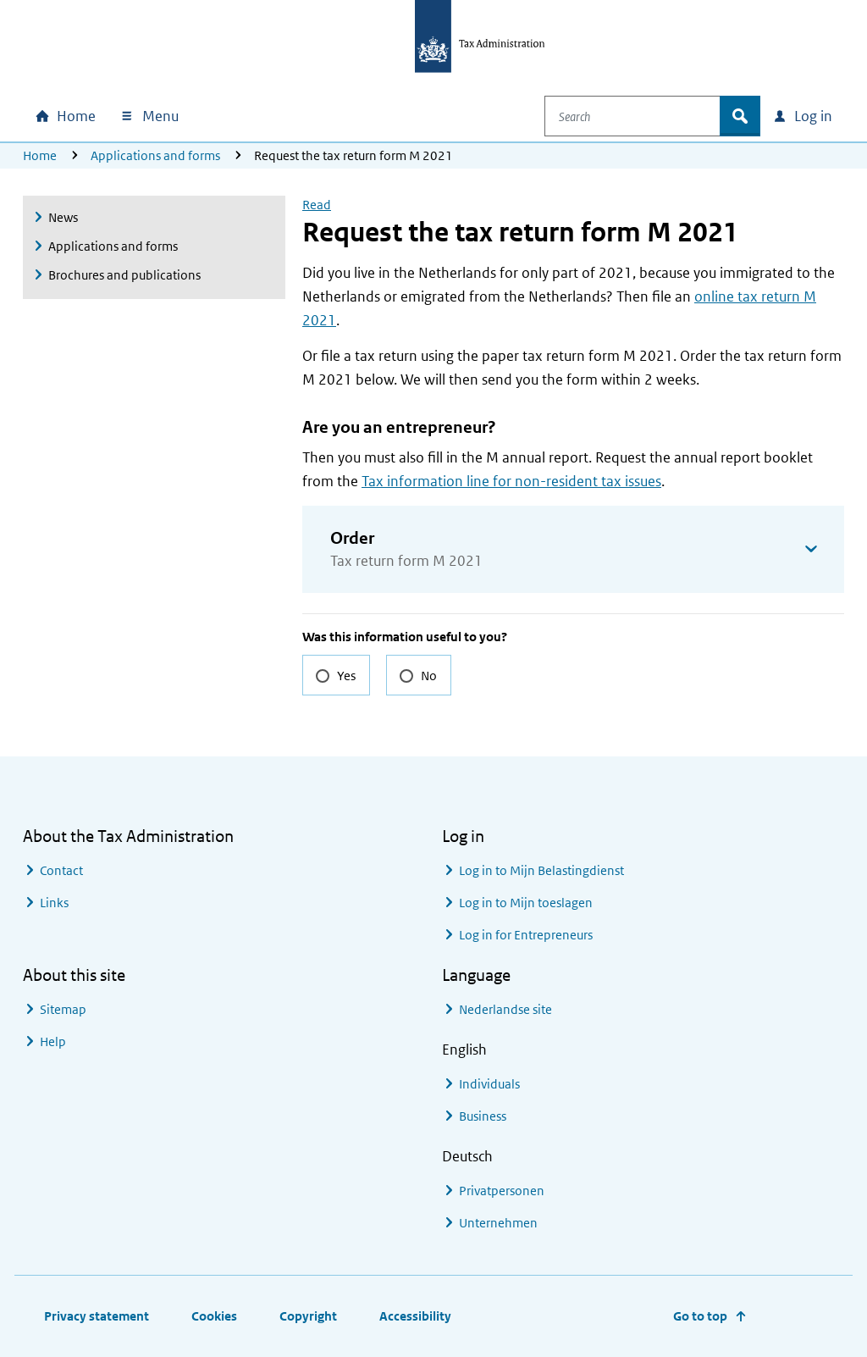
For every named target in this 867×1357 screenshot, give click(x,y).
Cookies (214, 1316)
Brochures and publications (124, 275)
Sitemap (63, 1009)
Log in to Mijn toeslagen (526, 903)
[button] (573, 549)
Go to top (700, 1316)
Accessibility (415, 1316)
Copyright (308, 1316)
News (63, 217)
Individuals (489, 1084)
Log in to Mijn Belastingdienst (541, 870)
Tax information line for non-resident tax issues (511, 481)
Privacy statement (96, 1316)
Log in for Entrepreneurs (526, 935)
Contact (61, 870)
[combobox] (644, 116)
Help (53, 1041)
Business (482, 1116)
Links (54, 903)
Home (40, 155)
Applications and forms (155, 155)
